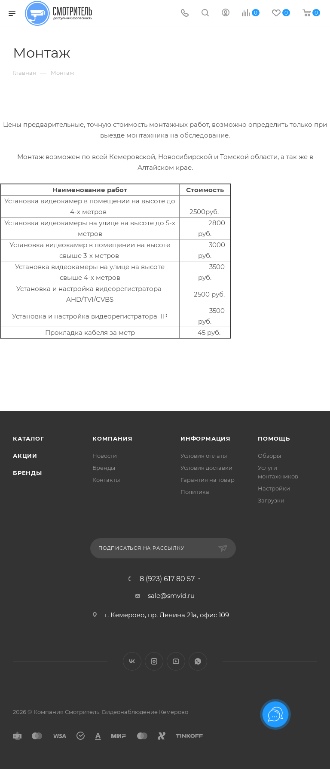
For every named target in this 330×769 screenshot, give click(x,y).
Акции (25, 455)
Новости (104, 455)
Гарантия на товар (207, 479)
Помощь (274, 438)
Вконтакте (132, 661)
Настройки (274, 488)
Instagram (154, 661)
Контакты (106, 479)
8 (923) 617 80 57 (167, 579)
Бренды (27, 472)
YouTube (176, 661)
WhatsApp (198, 661)
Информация (205, 438)
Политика (194, 491)
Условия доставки (206, 467)
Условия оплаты (203, 455)
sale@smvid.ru (171, 595)
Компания (112, 438)
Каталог (28, 438)
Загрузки (271, 500)
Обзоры (269, 455)
